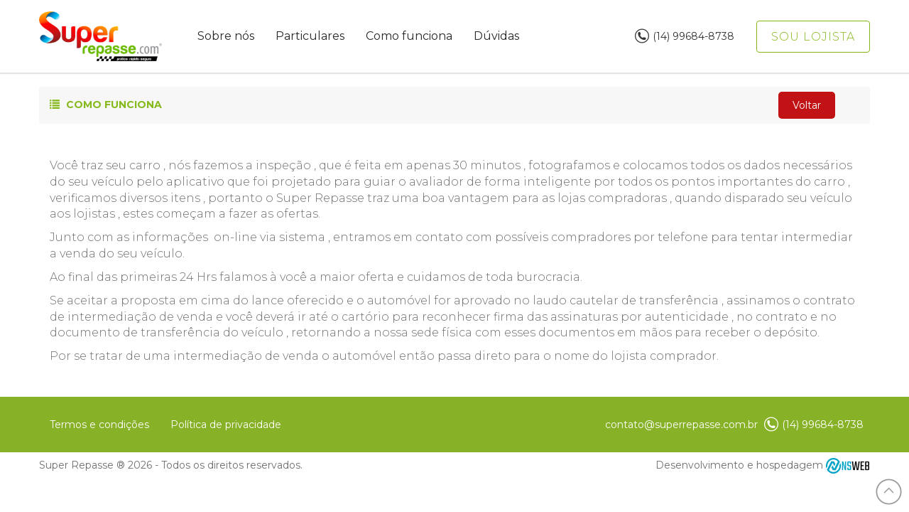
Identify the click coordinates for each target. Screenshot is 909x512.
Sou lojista (813, 36)
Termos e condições (99, 424)
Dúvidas (496, 36)
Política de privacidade (225, 424)
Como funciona (409, 36)
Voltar (807, 105)
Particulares (310, 36)
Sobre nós (225, 36)
